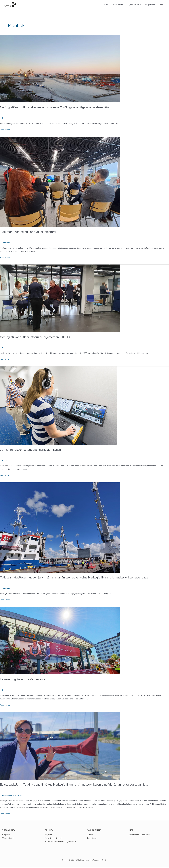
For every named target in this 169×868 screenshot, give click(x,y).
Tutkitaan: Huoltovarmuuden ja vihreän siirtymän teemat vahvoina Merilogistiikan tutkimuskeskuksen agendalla (77, 578)
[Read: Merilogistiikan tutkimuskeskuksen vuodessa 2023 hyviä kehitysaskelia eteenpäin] (60, 69)
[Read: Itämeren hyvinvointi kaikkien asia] (60, 641)
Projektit (6, 836)
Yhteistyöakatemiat (53, 839)
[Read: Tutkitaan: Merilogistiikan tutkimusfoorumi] (60, 183)
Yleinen (21, 796)
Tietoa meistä (117, 5)
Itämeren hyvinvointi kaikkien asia (23, 680)
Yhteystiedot (150, 5)
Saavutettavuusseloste (139, 836)
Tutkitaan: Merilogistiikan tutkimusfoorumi (29, 233)
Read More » (5, 130)
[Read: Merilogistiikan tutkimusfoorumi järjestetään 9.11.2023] (60, 299)
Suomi (160, 5)
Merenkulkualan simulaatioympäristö (60, 842)
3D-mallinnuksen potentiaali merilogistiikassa (32, 451)
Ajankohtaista (134, 5)
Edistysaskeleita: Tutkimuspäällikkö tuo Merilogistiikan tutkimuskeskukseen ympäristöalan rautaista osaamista (77, 786)
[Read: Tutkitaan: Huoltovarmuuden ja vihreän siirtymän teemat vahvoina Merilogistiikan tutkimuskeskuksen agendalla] (60, 528)
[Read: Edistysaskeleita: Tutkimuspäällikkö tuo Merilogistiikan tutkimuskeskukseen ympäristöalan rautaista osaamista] (60, 747)
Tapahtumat (92, 839)
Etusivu (106, 5)
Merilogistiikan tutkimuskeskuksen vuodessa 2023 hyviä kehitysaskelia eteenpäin (56, 108)
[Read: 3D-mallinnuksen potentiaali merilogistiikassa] (58, 406)
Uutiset (5, 119)
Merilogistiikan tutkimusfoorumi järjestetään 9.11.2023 (37, 338)
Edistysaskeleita (9, 796)
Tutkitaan (6, 243)
